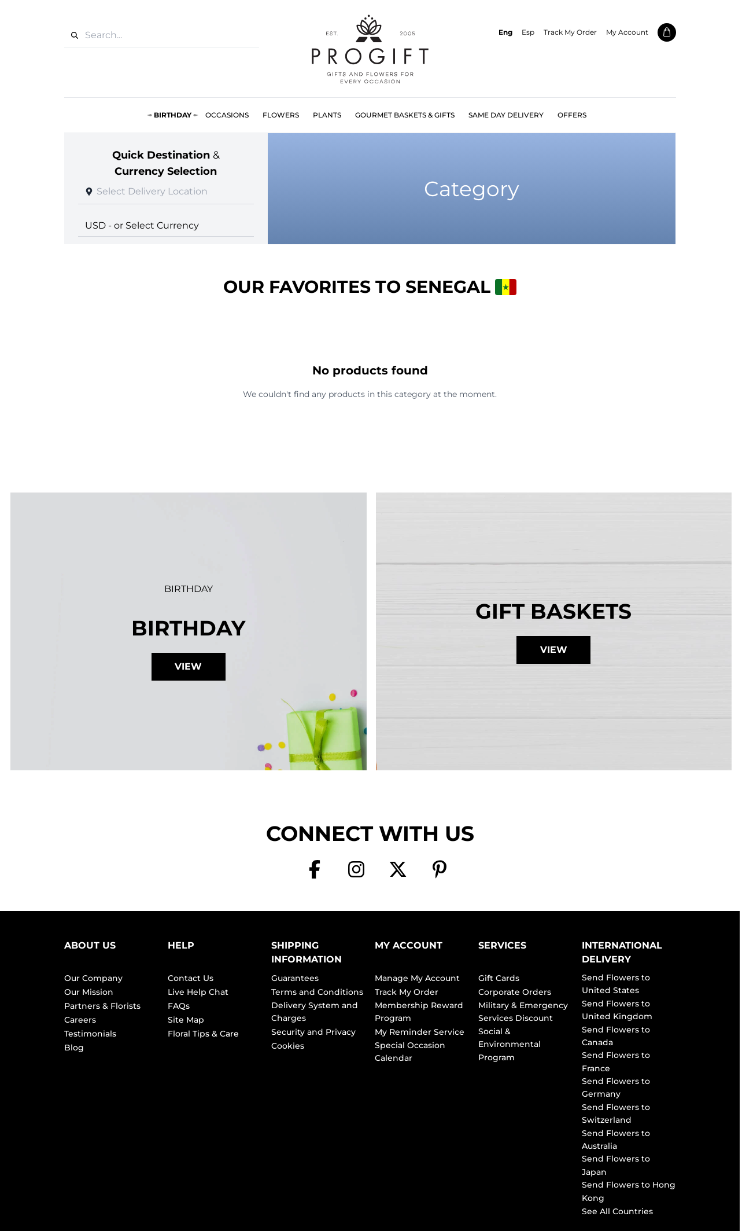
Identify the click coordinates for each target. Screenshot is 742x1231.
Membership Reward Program (419, 1011)
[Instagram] (356, 869)
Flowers (281, 115)
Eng (505, 32)
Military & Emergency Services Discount (523, 1011)
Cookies (287, 1046)
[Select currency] (166, 225)
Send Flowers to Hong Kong (628, 1191)
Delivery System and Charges (314, 1011)
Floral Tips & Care (203, 1033)
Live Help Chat (198, 992)
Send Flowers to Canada (616, 1036)
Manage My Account (417, 978)
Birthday (172, 115)
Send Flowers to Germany (616, 1087)
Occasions (227, 115)
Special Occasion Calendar (410, 1051)
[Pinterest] (439, 869)
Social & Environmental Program (509, 1044)
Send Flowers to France (616, 1061)
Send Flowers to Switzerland (616, 1113)
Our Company (93, 978)
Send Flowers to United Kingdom (617, 1009)
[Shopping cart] (667, 32)
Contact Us (190, 978)
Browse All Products (370, 421)
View (188, 666)
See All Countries (617, 1211)
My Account (627, 32)
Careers (80, 1020)
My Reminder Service (419, 1032)
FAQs (179, 1006)
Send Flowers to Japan (616, 1165)
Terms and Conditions (317, 992)
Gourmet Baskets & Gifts (405, 115)
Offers (572, 115)
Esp (528, 32)
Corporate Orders (514, 992)
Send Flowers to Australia (616, 1139)
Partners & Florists (102, 1006)
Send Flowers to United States (616, 983)
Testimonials (90, 1033)
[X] (398, 869)
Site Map (186, 1020)
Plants (327, 115)
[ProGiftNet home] (370, 48)
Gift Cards (498, 978)
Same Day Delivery (506, 115)
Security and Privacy (313, 1032)
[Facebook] (314, 869)
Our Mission (88, 992)
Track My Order (570, 32)
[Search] (74, 35)
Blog (74, 1047)
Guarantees (295, 978)
